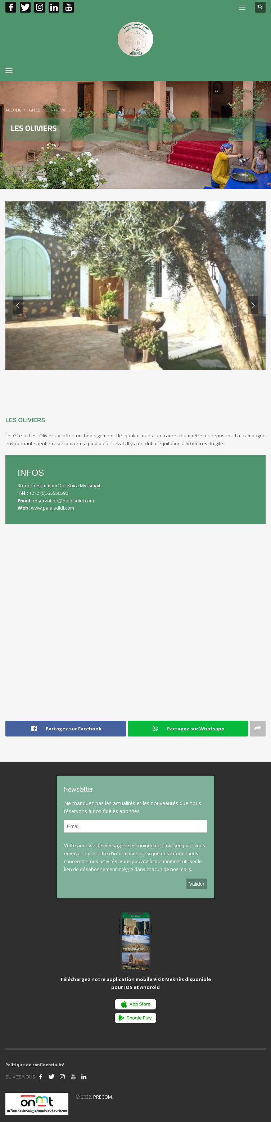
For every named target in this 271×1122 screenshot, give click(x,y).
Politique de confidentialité (34, 1064)
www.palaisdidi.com (52, 508)
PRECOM (102, 1097)
